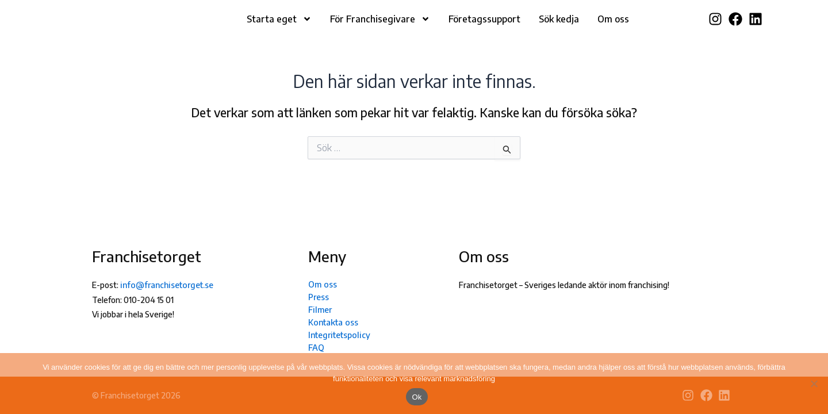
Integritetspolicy (338, 334)
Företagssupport (484, 27)
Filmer (319, 309)
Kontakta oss (331, 322)
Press (318, 296)
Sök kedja (559, 27)
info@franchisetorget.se (164, 285)
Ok (416, 397)
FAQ (316, 347)
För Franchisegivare (380, 27)
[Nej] (813, 383)
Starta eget (279, 27)
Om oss (613, 27)
